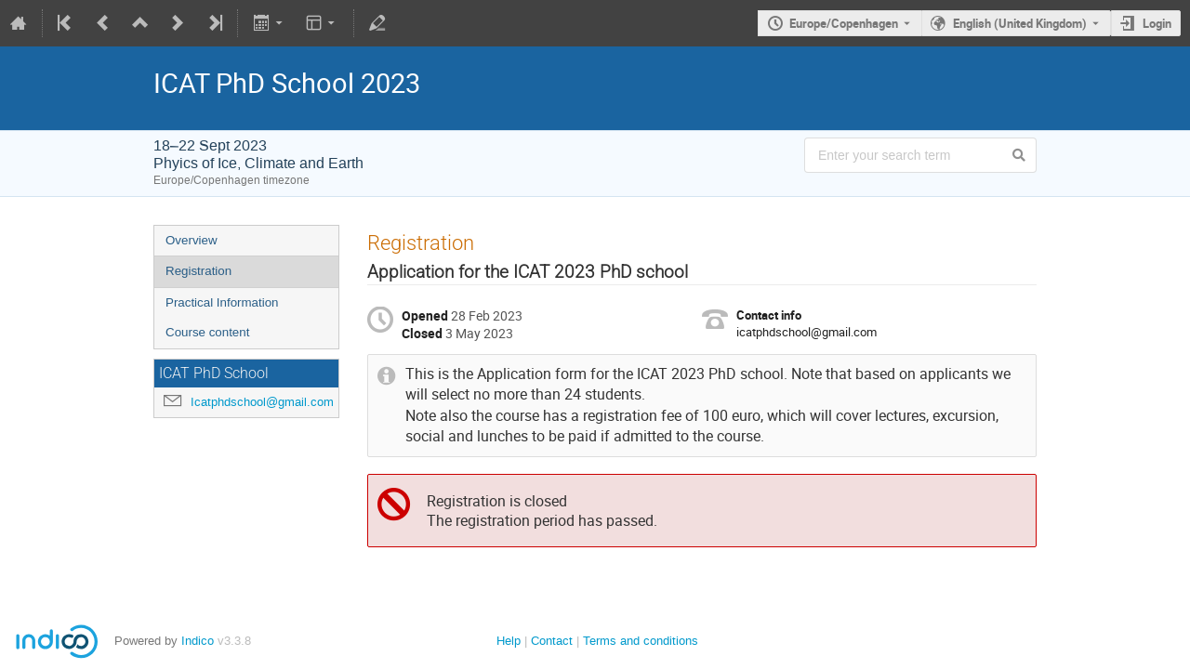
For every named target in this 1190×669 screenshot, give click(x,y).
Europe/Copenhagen (843, 23)
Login (1157, 23)
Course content (207, 332)
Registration (198, 271)
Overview (191, 240)
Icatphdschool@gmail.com (262, 402)
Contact (552, 641)
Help (508, 641)
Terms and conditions (640, 641)
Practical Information (221, 302)
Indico (197, 641)
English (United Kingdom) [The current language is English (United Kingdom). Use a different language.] (1020, 23)
